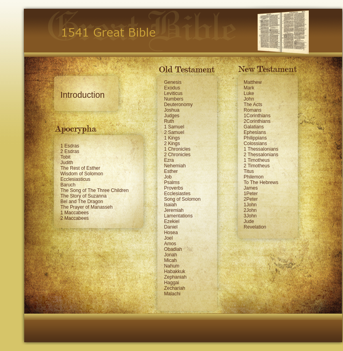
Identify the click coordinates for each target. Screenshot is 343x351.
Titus (249, 171)
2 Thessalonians (261, 154)
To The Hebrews (261, 182)
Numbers (174, 99)
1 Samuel (174, 127)
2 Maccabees (74, 218)
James (251, 188)
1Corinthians (257, 115)
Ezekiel (172, 221)
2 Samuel (174, 132)
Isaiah (170, 204)
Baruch (68, 185)
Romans (253, 110)
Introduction (82, 95)
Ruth (169, 121)
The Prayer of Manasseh (86, 207)
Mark (249, 88)
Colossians (255, 143)
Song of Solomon (182, 199)
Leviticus (173, 93)
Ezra (169, 160)
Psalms (172, 182)
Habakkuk (174, 271)
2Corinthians (257, 121)
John (249, 99)
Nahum (172, 266)
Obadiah (173, 249)
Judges (172, 115)
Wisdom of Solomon (81, 173)
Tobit (65, 157)
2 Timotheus (256, 166)
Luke (249, 93)
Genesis (173, 82)
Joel (168, 238)
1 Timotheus (256, 160)
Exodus (172, 88)
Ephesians (255, 132)
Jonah (170, 255)
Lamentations (178, 216)
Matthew (253, 82)
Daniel (171, 227)
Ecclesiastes (177, 193)
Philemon (254, 177)
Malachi (172, 294)
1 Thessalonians (261, 149)
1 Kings (172, 138)
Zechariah (174, 288)
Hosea (171, 232)
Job (168, 177)
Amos (170, 243)
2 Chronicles (177, 154)
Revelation (255, 227)
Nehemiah (175, 166)
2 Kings (172, 143)
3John (250, 216)
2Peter (251, 199)
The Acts (253, 104)
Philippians (255, 138)
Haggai (171, 282)
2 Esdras (69, 151)
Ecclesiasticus (75, 179)
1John (250, 204)
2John (250, 210)
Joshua (172, 110)
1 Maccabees (74, 212)
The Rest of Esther (80, 168)
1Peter (251, 193)
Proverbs (173, 188)
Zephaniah (175, 277)
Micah (170, 260)
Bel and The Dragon (81, 201)
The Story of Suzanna (83, 196)
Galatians (254, 127)
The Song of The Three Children (94, 190)
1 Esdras (69, 146)
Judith (66, 162)
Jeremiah (174, 210)
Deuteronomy (178, 104)
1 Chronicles (177, 149)
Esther (171, 171)
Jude (249, 221)
